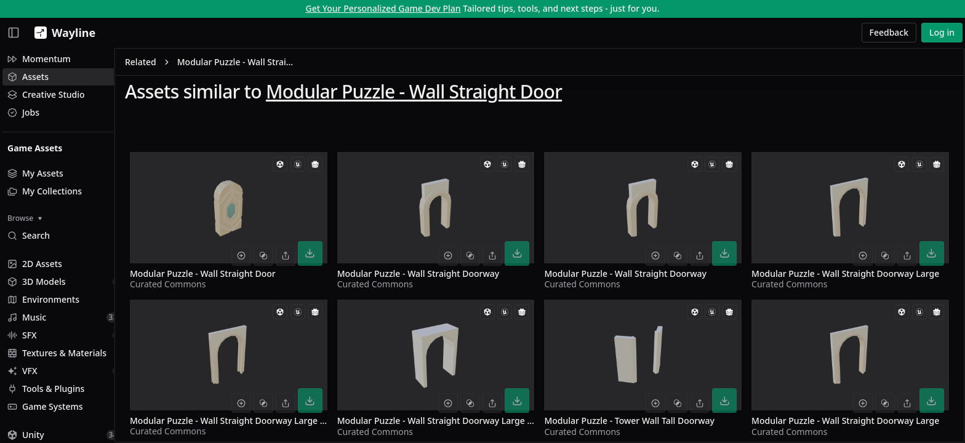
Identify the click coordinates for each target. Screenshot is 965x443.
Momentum (39, 59)
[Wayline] (62, 33)
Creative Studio (46, 94)
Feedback (889, 32)
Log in (942, 32)
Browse (24, 218)
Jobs (23, 112)
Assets (28, 76)
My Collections (44, 191)
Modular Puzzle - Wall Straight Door (440, 93)
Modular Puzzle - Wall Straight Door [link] (262, 64)
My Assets (35, 173)
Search (28, 235)
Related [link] (166, 64)
